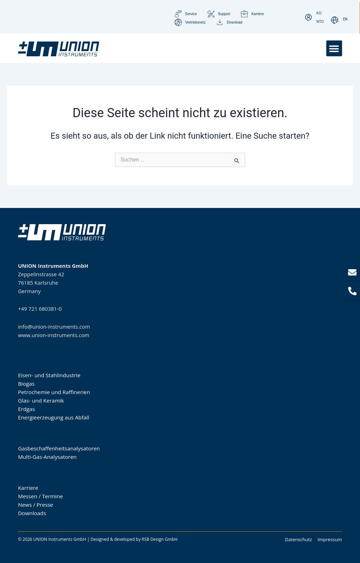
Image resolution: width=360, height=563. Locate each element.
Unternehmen (34, 472)
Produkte (28, 432)
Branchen (29, 359)
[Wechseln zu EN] (345, 19)
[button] (334, 48)
